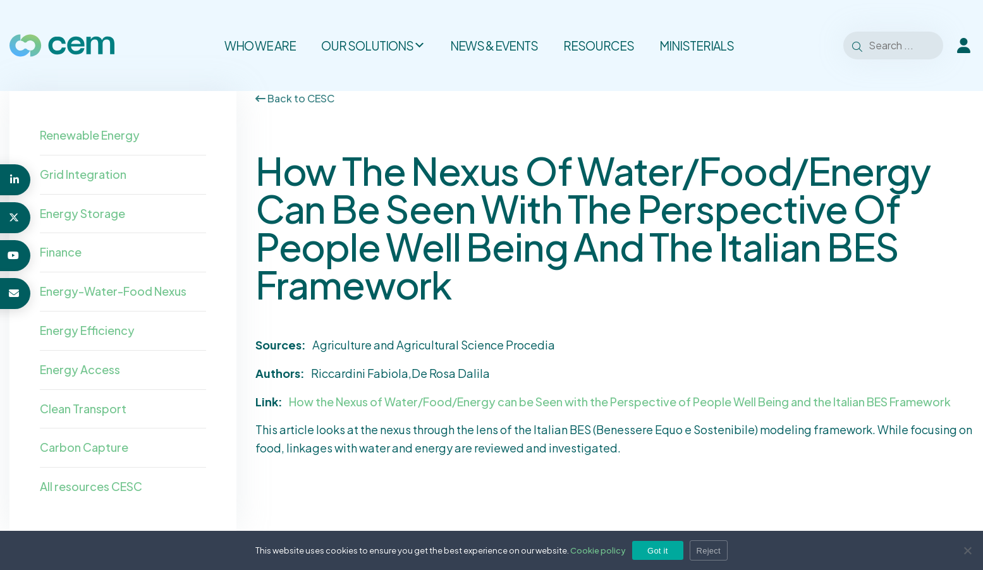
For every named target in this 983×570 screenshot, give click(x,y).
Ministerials (696, 45)
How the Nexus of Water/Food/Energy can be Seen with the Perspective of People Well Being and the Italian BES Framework (620, 401)
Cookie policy (598, 550)
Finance (61, 252)
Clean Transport (83, 408)
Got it (657, 550)
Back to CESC (294, 98)
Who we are (260, 45)
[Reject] (967, 550)
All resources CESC (91, 486)
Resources (598, 45)
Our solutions (373, 45)
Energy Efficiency (87, 330)
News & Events (494, 45)
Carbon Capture (84, 447)
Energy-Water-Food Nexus (113, 291)
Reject (709, 550)
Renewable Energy (90, 135)
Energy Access (80, 369)
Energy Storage (82, 213)
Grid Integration (83, 174)
